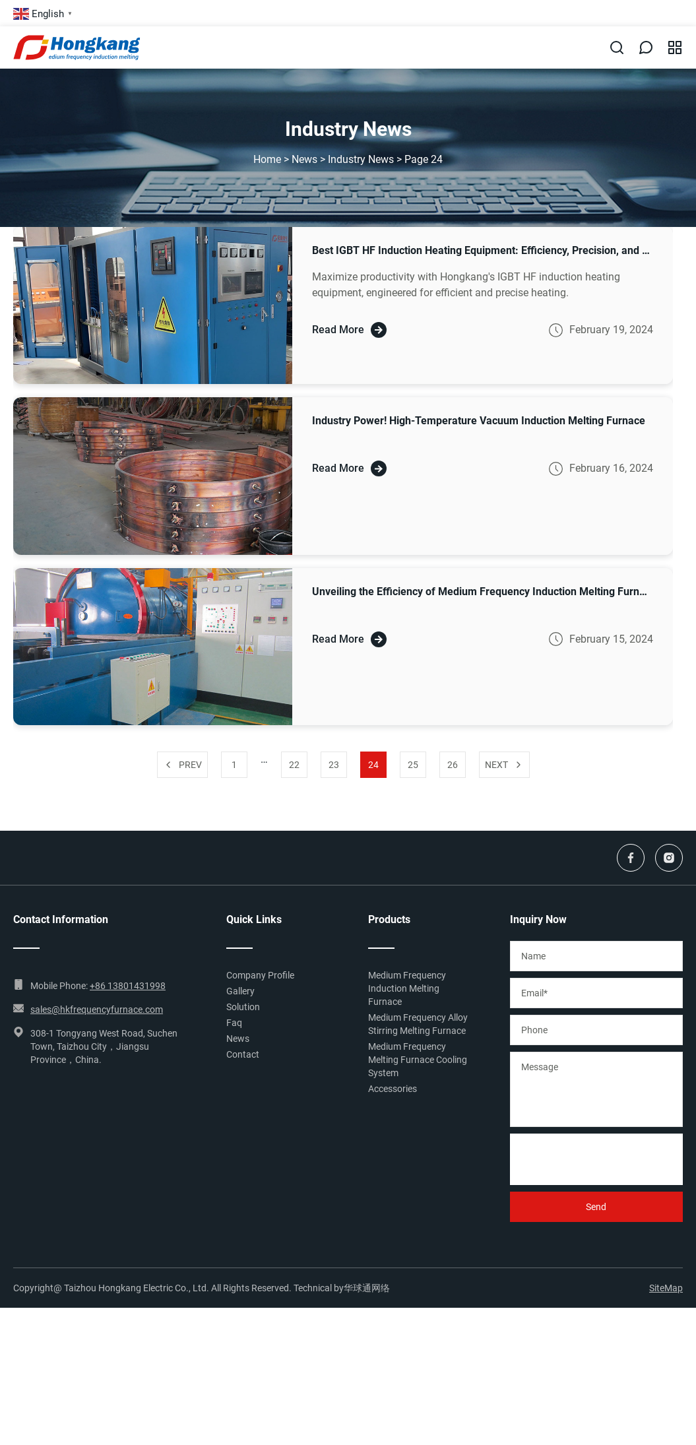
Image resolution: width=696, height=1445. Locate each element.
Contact (242, 1054)
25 (413, 764)
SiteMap (666, 1288)
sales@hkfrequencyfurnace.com (96, 1009)
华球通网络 (367, 1288)
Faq (234, 1022)
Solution (243, 1007)
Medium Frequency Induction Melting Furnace (407, 988)
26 (452, 764)
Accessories (392, 1088)
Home (267, 159)
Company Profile (260, 975)
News (304, 159)
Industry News (361, 159)
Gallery (240, 991)
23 (334, 764)
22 (294, 764)
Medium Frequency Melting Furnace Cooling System (417, 1059)
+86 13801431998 (128, 985)
